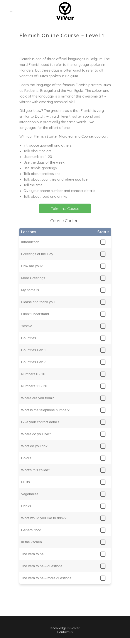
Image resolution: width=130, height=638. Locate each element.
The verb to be (32, 554)
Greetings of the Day (37, 254)
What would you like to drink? (43, 518)
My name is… (31, 290)
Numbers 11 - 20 (34, 386)
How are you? (32, 266)
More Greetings (33, 278)
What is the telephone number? (45, 410)
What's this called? (35, 470)
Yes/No (26, 326)
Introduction (30, 242)
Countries (28, 338)
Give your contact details (40, 422)
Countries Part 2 (33, 350)
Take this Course (65, 208)
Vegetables (29, 494)
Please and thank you (38, 302)
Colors (26, 458)
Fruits (25, 482)
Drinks (26, 506)
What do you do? (34, 446)
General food (31, 530)
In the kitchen (31, 542)
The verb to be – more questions (46, 578)
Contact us (65, 632)
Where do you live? (36, 434)
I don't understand (35, 314)
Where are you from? (37, 398)
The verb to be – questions (41, 566)
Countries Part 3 (33, 362)
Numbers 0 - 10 (33, 374)
